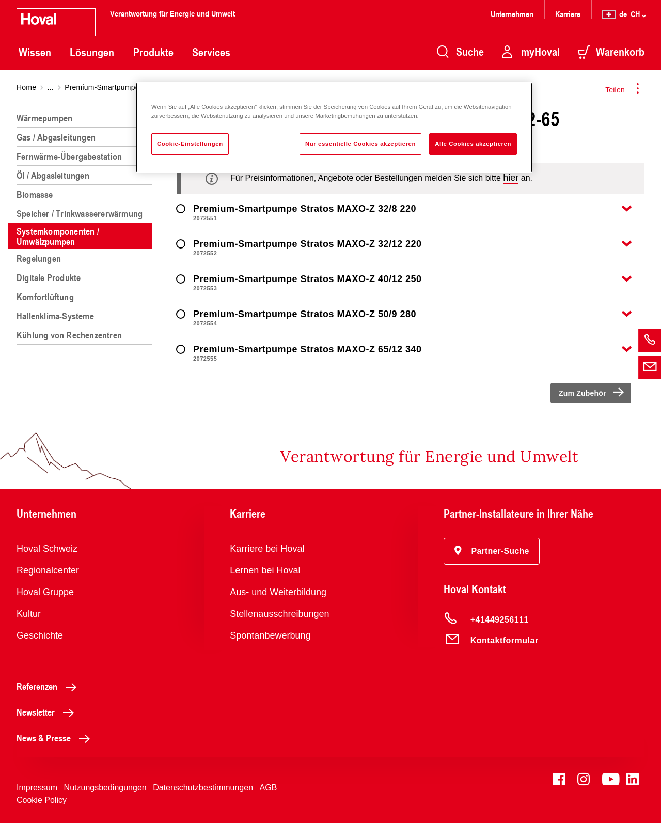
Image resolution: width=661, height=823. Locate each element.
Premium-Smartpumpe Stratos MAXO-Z (130, 87)
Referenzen (49, 686)
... (51, 87)
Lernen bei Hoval (265, 570)
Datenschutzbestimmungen (203, 787)
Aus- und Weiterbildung (278, 592)
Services (211, 52)
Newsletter (48, 712)
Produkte (153, 52)
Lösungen (92, 52)
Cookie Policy (42, 800)
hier (510, 178)
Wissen (35, 52)
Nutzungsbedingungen (105, 787)
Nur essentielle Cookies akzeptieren (360, 144)
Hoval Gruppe (45, 592)
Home (26, 87)
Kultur (29, 614)
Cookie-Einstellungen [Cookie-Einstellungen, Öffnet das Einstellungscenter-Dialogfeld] (190, 144)
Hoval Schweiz (47, 549)
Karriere (567, 14)
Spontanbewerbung (270, 635)
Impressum (37, 787)
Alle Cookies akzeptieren (473, 144)
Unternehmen (512, 14)
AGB (268, 787)
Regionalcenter (48, 570)
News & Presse (56, 737)
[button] (492, 551)
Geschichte (40, 635)
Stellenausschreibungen (279, 614)
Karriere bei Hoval (267, 549)
